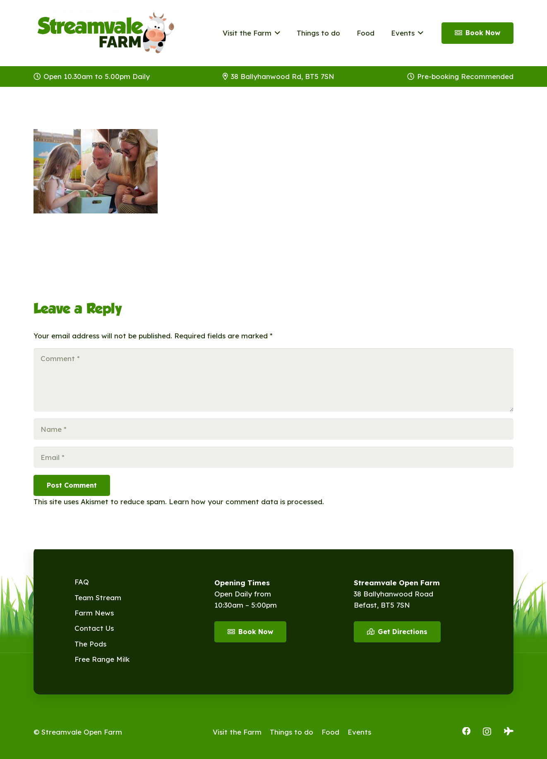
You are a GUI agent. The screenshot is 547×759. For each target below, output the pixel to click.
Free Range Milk (102, 659)
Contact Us (94, 628)
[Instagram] (487, 731)
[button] (275, 33)
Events (359, 732)
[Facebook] (466, 731)
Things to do (291, 732)
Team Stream (97, 597)
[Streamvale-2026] (106, 33)
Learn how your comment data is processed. (246, 501)
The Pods (90, 643)
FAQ (81, 581)
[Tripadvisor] (508, 731)
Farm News (94, 612)
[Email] (273, 457)
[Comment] (273, 380)
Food (330, 732)
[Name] (273, 429)
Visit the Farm (237, 732)
